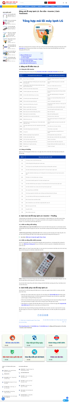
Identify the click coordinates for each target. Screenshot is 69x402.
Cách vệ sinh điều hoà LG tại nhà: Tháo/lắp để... (12, 52)
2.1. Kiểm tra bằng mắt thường (27, 60)
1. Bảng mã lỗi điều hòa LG (26, 55)
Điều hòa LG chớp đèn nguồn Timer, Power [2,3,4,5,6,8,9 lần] (12, 34)
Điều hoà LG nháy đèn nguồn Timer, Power (36, 237)
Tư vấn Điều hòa (34, 326)
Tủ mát (53, 6)
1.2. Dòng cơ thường (25, 57)
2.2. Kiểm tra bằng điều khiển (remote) (28, 61)
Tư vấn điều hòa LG (23, 9)
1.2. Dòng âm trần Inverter (26, 56)
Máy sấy (27, 6)
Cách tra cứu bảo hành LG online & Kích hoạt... (12, 21)
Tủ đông (47, 6)
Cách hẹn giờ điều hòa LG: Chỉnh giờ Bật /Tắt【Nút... (12, 46)
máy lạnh (50, 71)
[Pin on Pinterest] (45, 315)
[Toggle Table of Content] (41, 53)
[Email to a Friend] (43, 315)
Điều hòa (40, 6)
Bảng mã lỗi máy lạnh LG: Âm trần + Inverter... (12, 40)
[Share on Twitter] (41, 315)
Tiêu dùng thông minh (24, 326)
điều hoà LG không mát (29, 244)
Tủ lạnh (21, 6)
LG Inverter (55, 71)
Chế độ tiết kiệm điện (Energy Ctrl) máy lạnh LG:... (12, 58)
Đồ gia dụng (60, 6)
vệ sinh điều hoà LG (54, 294)
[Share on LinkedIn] (47, 315)
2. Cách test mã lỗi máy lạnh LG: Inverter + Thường (31, 59)
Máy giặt (34, 6)
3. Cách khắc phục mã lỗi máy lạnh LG (28, 63)
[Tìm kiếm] (45, 3)
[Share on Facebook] (38, 315)
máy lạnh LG (22, 48)
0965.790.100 (52, 2)
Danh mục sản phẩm (8, 6)
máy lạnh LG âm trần (42, 71)
